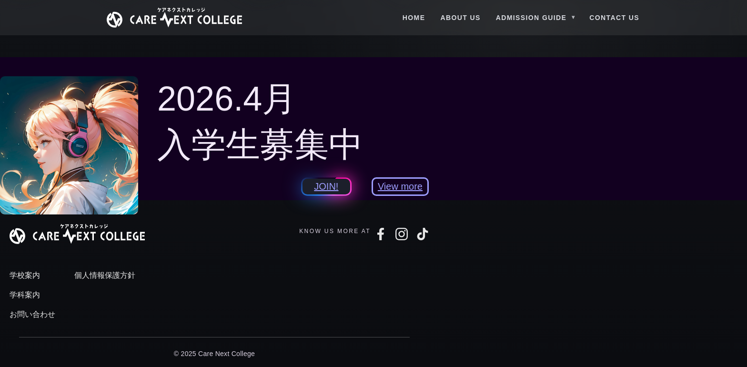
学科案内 (25, 295)
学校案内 (25, 275)
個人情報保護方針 (104, 275)
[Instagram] (401, 234)
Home (414, 17)
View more (400, 186)
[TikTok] (422, 234)
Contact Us (614, 17)
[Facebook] (380, 234)
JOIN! (326, 186)
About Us (460, 17)
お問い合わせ (32, 314)
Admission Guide (531, 17)
